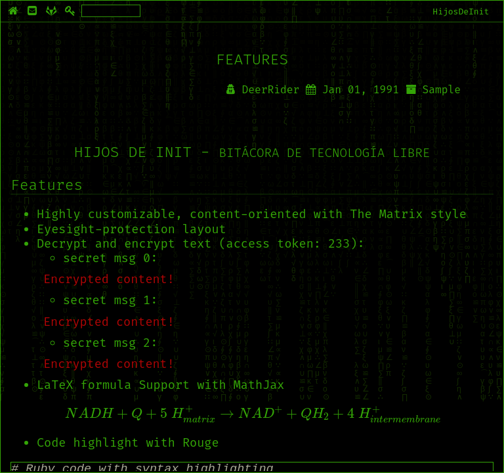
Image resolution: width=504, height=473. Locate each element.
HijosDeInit (460, 11)
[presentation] (252, 414)
